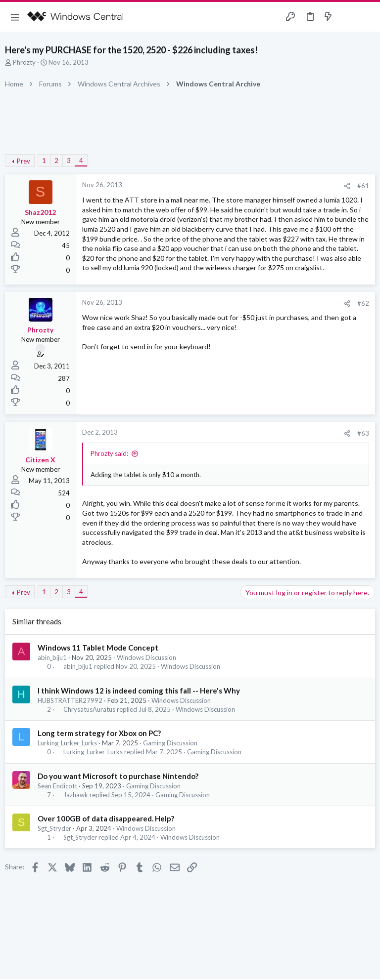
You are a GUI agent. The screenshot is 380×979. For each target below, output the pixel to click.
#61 (363, 186)
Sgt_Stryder (54, 828)
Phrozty (24, 62)
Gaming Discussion (170, 743)
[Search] (366, 17)
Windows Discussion (146, 657)
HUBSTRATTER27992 (70, 700)
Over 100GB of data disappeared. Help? (106, 818)
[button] (15, 16)
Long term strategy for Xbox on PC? (99, 733)
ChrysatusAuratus (89, 709)
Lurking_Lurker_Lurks (67, 743)
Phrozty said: (109, 453)
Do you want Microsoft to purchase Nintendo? (118, 776)
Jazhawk (75, 795)
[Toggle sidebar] (347, 16)
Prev (23, 161)
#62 (363, 303)
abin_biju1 (52, 657)
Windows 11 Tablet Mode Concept (98, 647)
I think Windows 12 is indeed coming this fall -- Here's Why (139, 690)
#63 (363, 433)
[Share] (347, 186)
